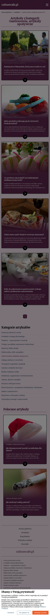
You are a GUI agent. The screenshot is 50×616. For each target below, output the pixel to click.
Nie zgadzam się (24, 612)
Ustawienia (10, 612)
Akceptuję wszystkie (40, 612)
